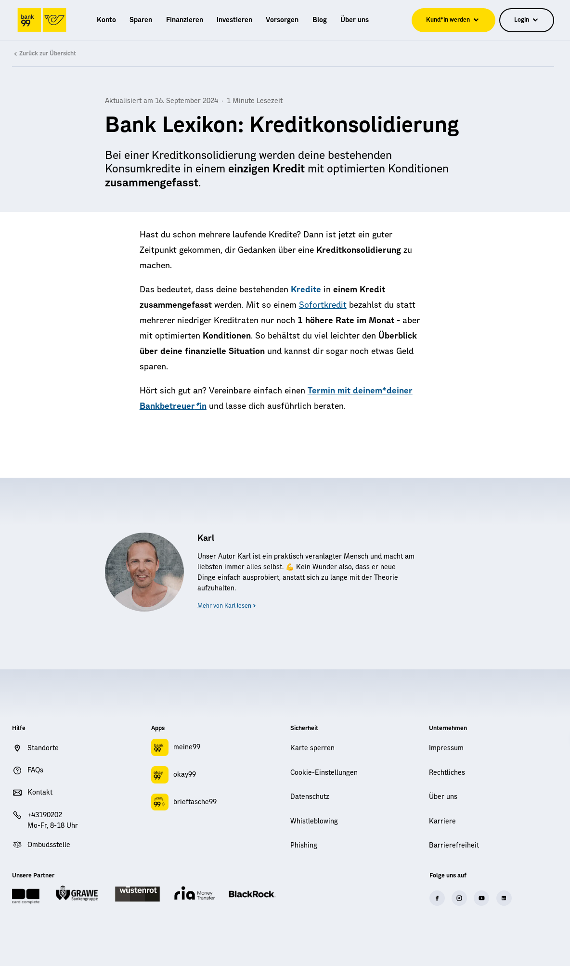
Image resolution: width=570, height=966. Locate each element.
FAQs (35, 770)
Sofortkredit (323, 305)
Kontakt (39, 792)
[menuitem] (106, 20)
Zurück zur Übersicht (44, 54)
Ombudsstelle (48, 845)
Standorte (43, 748)
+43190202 (44, 815)
